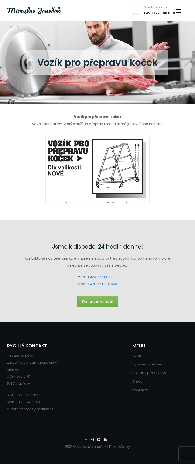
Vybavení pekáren (148, 364)
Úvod (136, 355)
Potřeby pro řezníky (149, 372)
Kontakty (140, 390)
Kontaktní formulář (97, 301)
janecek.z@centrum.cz (36, 409)
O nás (137, 381)
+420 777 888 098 (159, 13)
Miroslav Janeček (34, 10)
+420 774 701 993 (102, 283)
